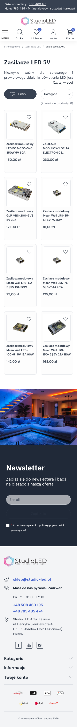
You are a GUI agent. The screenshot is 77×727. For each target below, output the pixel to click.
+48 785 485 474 (28, 611)
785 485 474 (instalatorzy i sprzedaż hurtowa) (44, 8)
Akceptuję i (37, 528)
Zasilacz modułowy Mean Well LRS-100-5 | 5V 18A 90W (20, 350)
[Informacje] (71, 667)
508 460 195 (37, 4)
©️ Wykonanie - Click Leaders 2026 (38, 718)
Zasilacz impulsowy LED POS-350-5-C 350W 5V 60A (19, 148)
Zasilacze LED (33, 46)
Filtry (18, 94)
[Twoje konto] (71, 677)
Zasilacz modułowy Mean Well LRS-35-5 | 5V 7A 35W (56, 215)
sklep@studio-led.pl (32, 579)
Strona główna (12, 46)
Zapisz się (38, 514)
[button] (20, 32)
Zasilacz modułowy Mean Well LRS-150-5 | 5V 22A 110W (57, 350)
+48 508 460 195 (28, 605)
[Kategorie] (71, 658)
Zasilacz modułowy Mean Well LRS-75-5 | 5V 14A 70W (56, 283)
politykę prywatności (51, 525)
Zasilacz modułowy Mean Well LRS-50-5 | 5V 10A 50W (19, 283)
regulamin (31, 525)
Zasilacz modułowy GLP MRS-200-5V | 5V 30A (19, 215)
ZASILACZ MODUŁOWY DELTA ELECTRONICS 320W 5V (56, 150)
